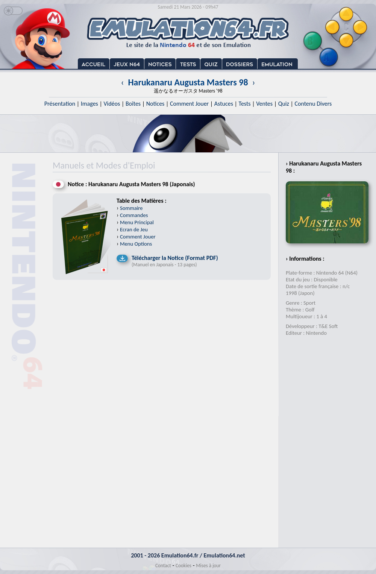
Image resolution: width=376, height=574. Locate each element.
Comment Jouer (189, 103)
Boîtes (133, 103)
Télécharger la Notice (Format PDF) (175, 257)
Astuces (223, 103)
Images (89, 103)
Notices (155, 103)
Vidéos (111, 103)
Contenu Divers (313, 103)
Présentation (60, 103)
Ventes (264, 103)
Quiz (283, 103)
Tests (245, 103)
